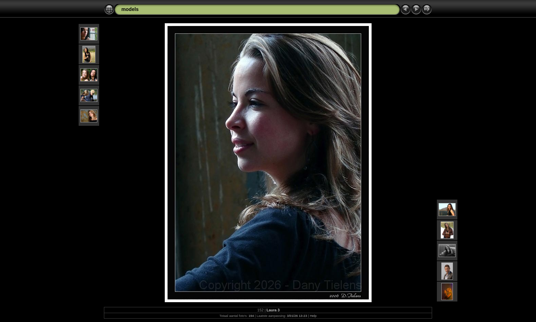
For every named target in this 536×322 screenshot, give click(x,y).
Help (313, 316)
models (129, 9)
